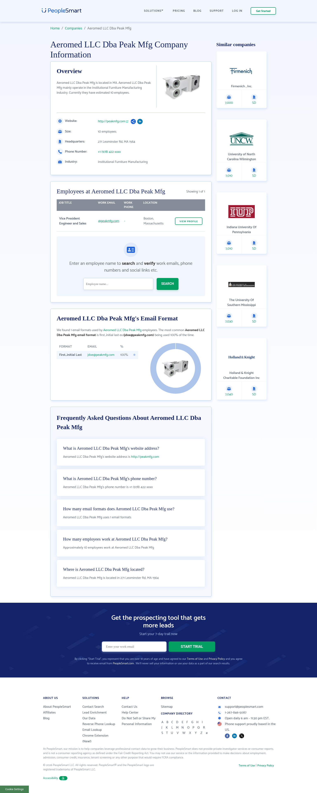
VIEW (189, 221)
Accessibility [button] (55, 778)
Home (55, 28)
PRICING (179, 11)
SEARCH (167, 284)
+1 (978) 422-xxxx (109, 151)
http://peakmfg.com (111, 121)
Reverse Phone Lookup (98, 724)
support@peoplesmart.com (240, 707)
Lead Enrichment (94, 712)
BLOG (197, 11)
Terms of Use (195, 659)
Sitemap (167, 707)
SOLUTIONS (153, 11)
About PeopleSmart (57, 707)
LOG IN (237, 11)
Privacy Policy (217, 659)
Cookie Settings (14, 789)
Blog (46, 718)
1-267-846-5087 (232, 712)
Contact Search (93, 707)
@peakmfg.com (108, 221)
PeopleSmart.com (123, 663)
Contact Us (129, 707)
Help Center (130, 712)
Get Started (263, 11)
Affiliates (49, 712)
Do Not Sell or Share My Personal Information (139, 721)
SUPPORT (217, 11)
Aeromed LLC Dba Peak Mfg (122, 330)
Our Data (88, 718)
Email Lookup (92, 730)
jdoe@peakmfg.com (101, 355)
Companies (73, 28)
